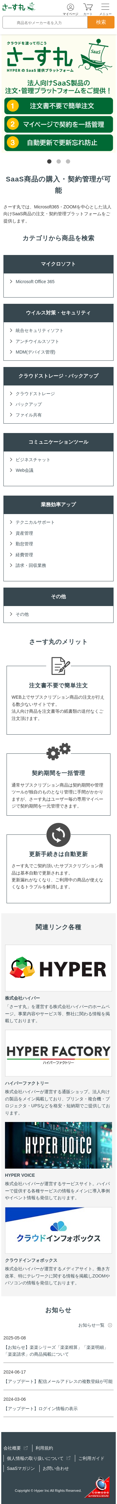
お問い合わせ (56, 1468)
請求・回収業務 (31, 565)
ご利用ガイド (91, 1458)
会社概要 (15, 1447)
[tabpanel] (58, 93)
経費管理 (24, 554)
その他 (22, 614)
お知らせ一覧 (91, 1325)
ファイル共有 (29, 414)
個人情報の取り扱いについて (39, 1458)
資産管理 (24, 533)
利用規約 (44, 1447)
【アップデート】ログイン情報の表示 (40, 1408)
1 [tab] (49, 162)
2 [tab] (59, 162)
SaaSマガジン (21, 1468)
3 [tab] (68, 162)
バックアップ (29, 404)
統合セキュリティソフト (40, 330)
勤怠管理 (24, 543)
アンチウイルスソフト (37, 341)
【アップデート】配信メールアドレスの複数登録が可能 (58, 1381)
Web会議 (24, 470)
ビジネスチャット (33, 459)
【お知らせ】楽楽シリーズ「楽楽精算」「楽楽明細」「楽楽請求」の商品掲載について (55, 1351)
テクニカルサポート (35, 522)
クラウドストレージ (35, 393)
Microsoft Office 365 (35, 281)
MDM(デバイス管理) (35, 351)
